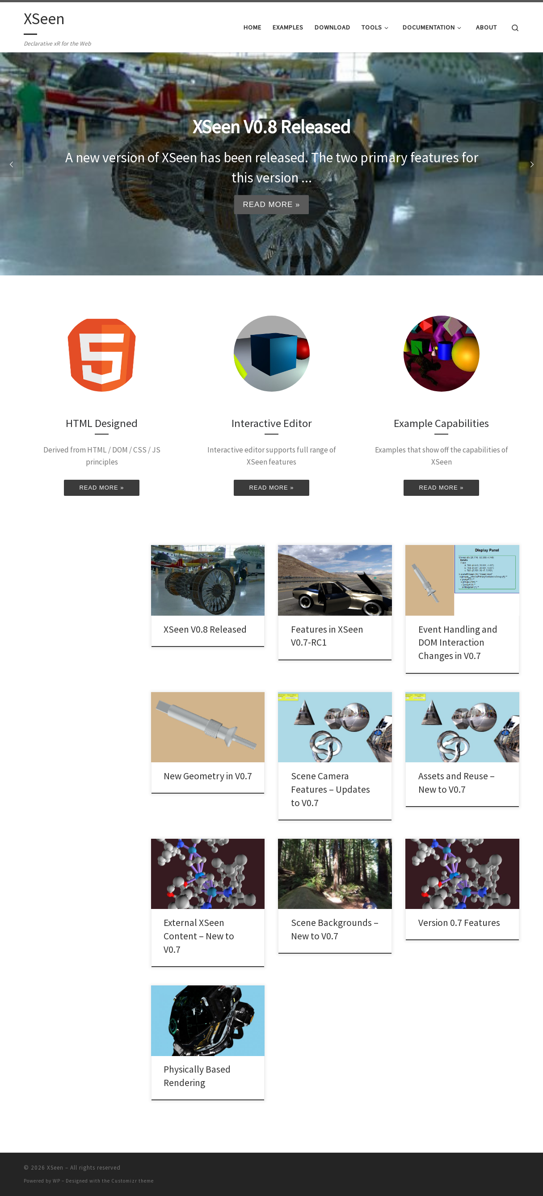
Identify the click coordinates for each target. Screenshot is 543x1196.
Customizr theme (132, 1181)
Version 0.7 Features (459, 923)
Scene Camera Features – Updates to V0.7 (330, 789)
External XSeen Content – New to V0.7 (199, 936)
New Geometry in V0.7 (208, 776)
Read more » (271, 204)
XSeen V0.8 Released (205, 629)
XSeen (55, 1167)
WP (56, 1181)
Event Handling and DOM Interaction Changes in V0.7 (457, 642)
